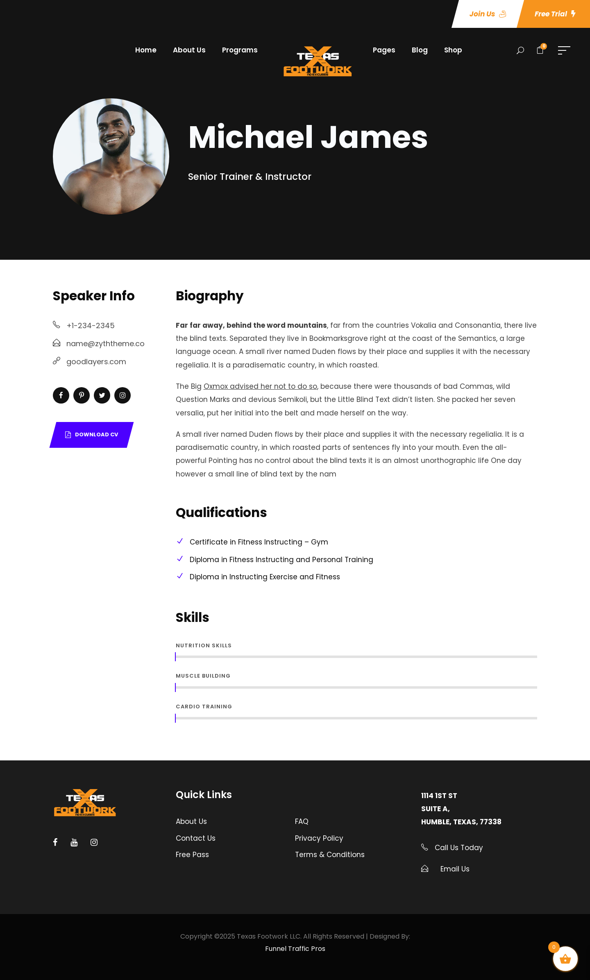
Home (146, 50)
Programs (240, 50)
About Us (189, 50)
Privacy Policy (319, 838)
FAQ (302, 821)
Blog (420, 50)
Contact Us (196, 838)
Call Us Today (458, 848)
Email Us (455, 869)
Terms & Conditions (330, 855)
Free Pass (192, 855)
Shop (453, 50)
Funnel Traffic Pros (295, 948)
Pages (384, 50)
